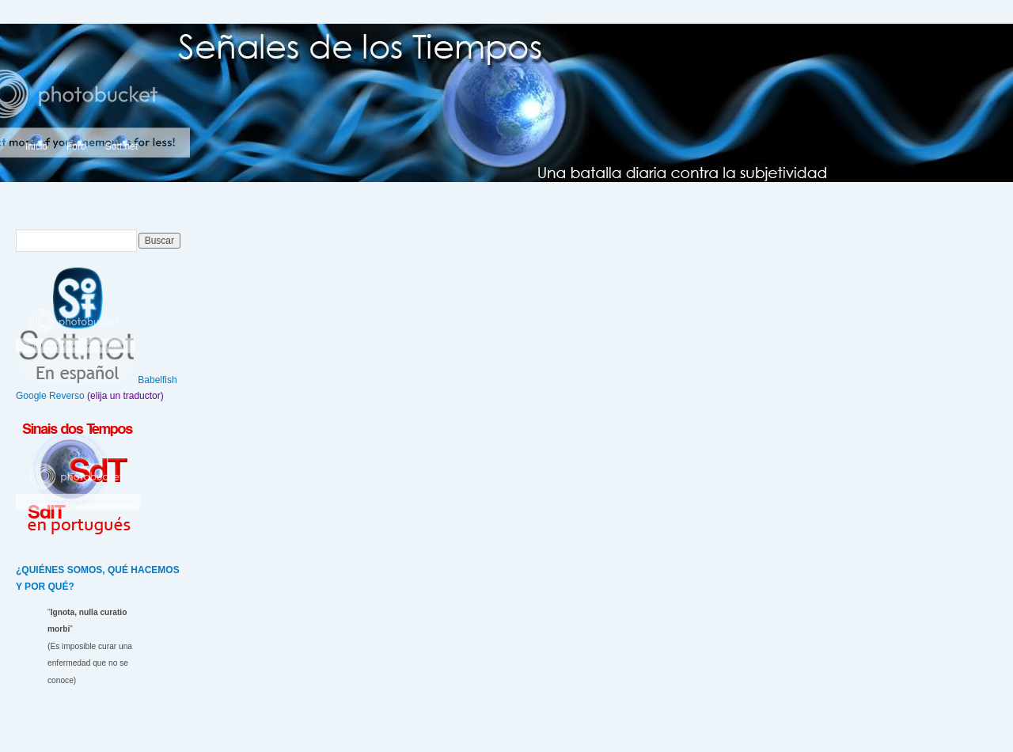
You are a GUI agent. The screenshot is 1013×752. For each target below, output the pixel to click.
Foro (76, 146)
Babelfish (157, 379)
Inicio (36, 146)
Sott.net (121, 146)
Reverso (67, 395)
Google (31, 395)
